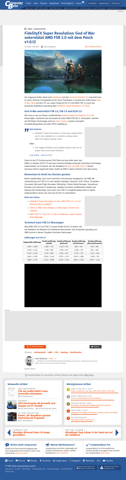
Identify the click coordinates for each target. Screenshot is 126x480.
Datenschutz (9, 471)
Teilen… (96, 346)
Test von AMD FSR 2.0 (77, 166)
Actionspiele (40, 352)
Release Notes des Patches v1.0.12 (77, 115)
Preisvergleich (67, 3)
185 (26, 408)
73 (25, 396)
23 (25, 420)
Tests (35, 3)
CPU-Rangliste (100, 8)
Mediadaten (26, 469)
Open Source (61, 121)
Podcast (30, 8)
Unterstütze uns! (115, 8)
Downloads (54, 3)
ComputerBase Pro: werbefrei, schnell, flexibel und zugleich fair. (59, 375)
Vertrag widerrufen (39, 469)
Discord (21, 460)
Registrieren (104, 3)
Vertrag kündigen (53, 469)
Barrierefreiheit (66, 469)
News (30, 29)
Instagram (76, 460)
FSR (56, 352)
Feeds (10, 460)
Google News (61, 460)
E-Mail (51, 358)
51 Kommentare (35, 346)
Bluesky (33, 460)
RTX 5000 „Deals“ (42, 8)
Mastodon (90, 460)
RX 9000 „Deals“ (56, 8)
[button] (116, 3)
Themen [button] (43, 3)
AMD (50, 352)
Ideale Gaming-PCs (72, 8)
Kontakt (17, 469)
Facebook (46, 460)
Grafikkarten (40, 29)
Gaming (64, 352)
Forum (79, 3)
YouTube (109, 460)
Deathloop (56, 97)
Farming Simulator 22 (79, 97)
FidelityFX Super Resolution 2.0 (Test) (73, 106)
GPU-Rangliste (87, 8)
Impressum (9, 469)
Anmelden (92, 3)
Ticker (28, 3)
